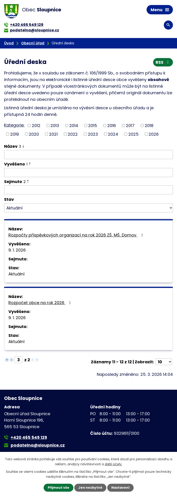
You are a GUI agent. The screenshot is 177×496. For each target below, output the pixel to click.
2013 (54, 125)
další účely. (113, 464)
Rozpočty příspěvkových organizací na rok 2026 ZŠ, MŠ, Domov (76, 235)
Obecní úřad (32, 43)
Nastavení (120, 487)
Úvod (9, 43)
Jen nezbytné (90, 487)
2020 (34, 134)
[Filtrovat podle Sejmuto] (88, 189)
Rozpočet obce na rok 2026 (40, 302)
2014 (73, 125)
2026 (154, 134)
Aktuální (16, 274)
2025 (133, 134)
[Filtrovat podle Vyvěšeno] (88, 172)
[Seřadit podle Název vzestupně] (23, 145)
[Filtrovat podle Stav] (88, 208)
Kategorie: (14, 125)
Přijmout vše (58, 487)
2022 (73, 134)
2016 (111, 125)
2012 (36, 125)
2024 (113, 134)
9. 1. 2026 (17, 250)
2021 (53, 134)
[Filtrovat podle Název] (88, 154)
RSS (163, 62)
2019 (14, 134)
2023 (93, 134)
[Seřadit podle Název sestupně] (23, 147)
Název (12, 146)
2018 (149, 125)
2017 (130, 125)
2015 (92, 125)
